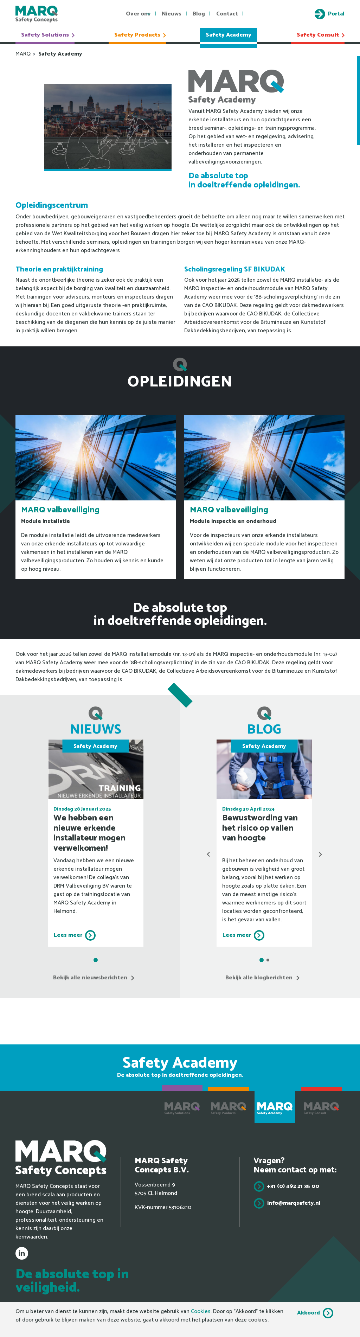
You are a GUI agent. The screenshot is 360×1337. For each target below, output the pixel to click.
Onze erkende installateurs (353, 101)
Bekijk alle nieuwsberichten (90, 978)
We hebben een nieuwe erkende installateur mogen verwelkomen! (89, 833)
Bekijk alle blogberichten (258, 978)
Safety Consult (321, 35)
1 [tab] (96, 960)
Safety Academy (228, 35)
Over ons (138, 14)
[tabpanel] (96, 843)
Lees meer (68, 935)
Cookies (201, 1311)
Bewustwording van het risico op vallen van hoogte (260, 828)
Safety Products (140, 35)
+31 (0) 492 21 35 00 (293, 1186)
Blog (199, 14)
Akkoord (308, 1313)
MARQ (23, 54)
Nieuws (171, 14)
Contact (227, 14)
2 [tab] (267, 960)
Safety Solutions (48, 35)
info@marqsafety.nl (294, 1203)
